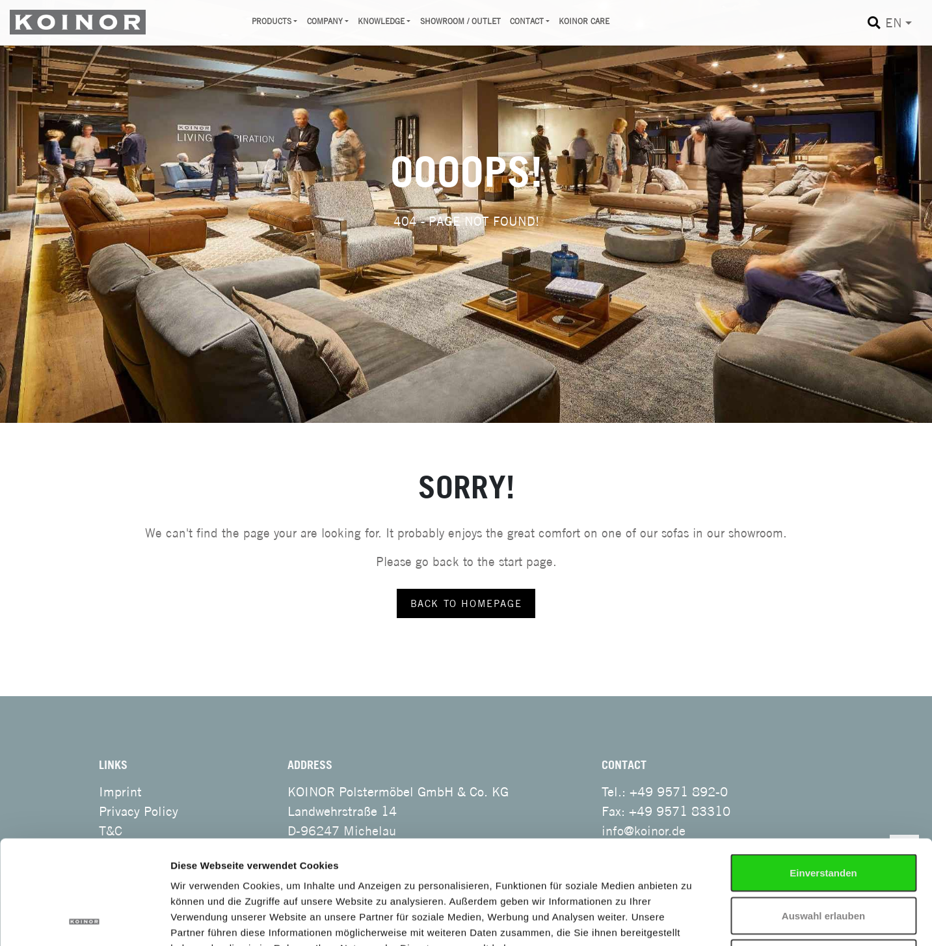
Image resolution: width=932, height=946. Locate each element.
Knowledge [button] (381, 21)
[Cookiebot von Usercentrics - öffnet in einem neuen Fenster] (84, 920)
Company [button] (325, 21)
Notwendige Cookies (823, 860)
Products (271, 21)
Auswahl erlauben (823, 818)
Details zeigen (710, 920)
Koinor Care (584, 21)
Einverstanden (823, 775)
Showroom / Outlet (460, 21)
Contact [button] (527, 21)
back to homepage (466, 603)
